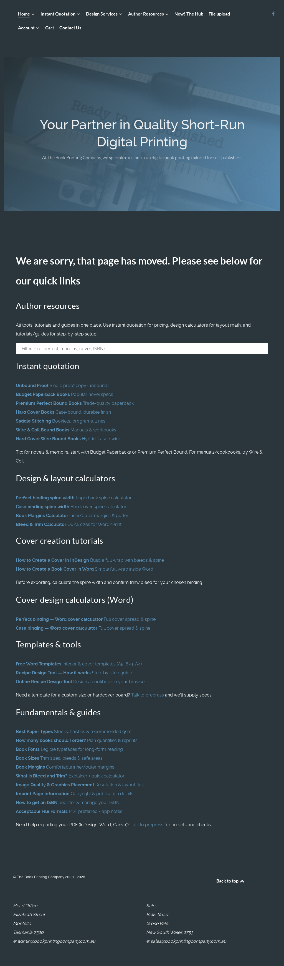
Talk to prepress (147, 695)
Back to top (230, 880)
